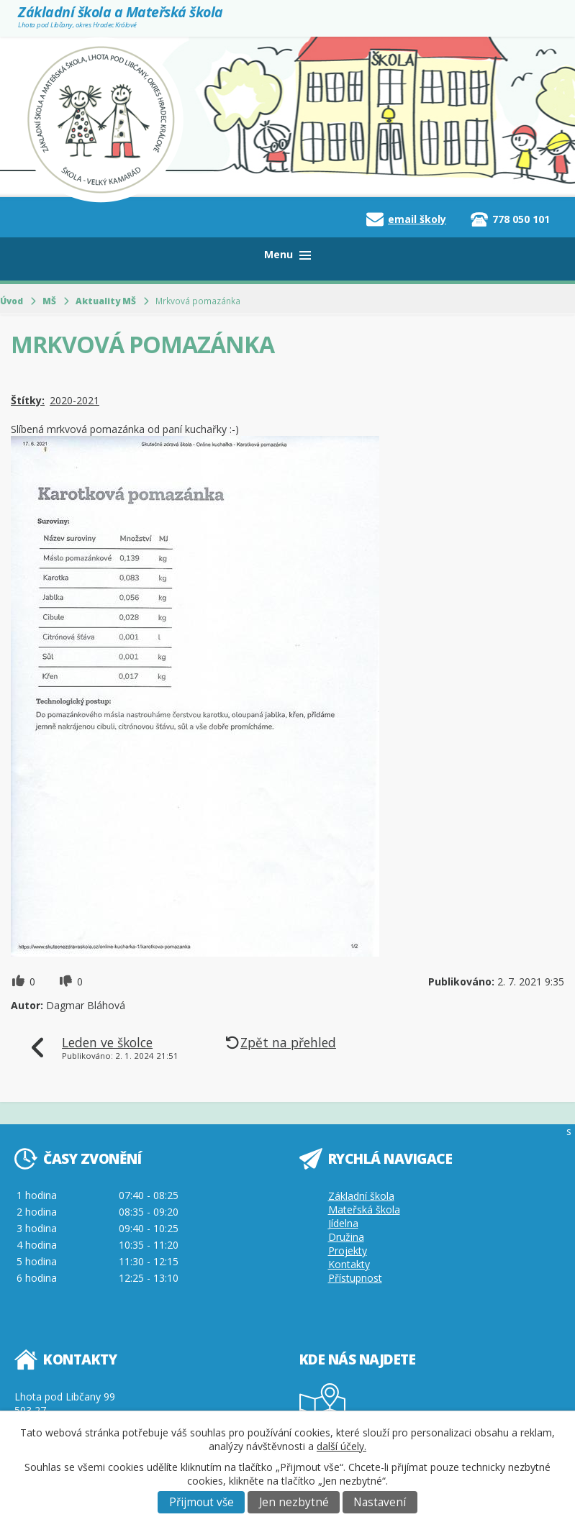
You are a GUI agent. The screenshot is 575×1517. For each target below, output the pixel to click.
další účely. (341, 1446)
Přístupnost (355, 1278)
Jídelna (343, 1223)
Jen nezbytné (294, 1502)
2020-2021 (74, 400)
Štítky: (28, 400)
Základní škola (361, 1196)
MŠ (49, 300)
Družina (346, 1237)
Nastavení (379, 1502)
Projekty (347, 1250)
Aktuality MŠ (106, 300)
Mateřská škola (364, 1209)
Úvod (11, 300)
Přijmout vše (201, 1502)
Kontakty (349, 1264)
